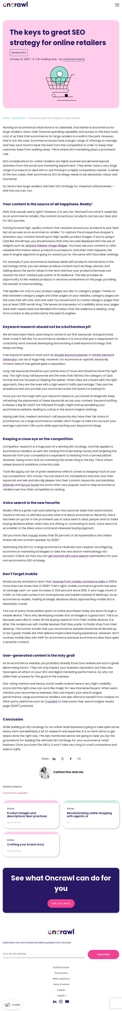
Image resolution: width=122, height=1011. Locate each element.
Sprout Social (30, 485)
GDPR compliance (61, 978)
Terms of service (61, 984)
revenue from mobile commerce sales (78, 582)
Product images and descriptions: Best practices (31, 812)
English (61, 995)
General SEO (18, 52)
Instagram (60, 1001)
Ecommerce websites (15, 793)
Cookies (61, 990)
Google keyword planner (71, 355)
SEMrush (8, 485)
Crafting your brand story (25, 842)
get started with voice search (68, 556)
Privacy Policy (61, 973)
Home (6, 118)
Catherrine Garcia (74, 59)
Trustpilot (51, 702)
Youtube (67, 1001)
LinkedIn (54, 1001)
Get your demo (61, 903)
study (34, 535)
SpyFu (20, 472)
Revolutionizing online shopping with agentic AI (91, 812)
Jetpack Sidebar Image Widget (46, 246)
